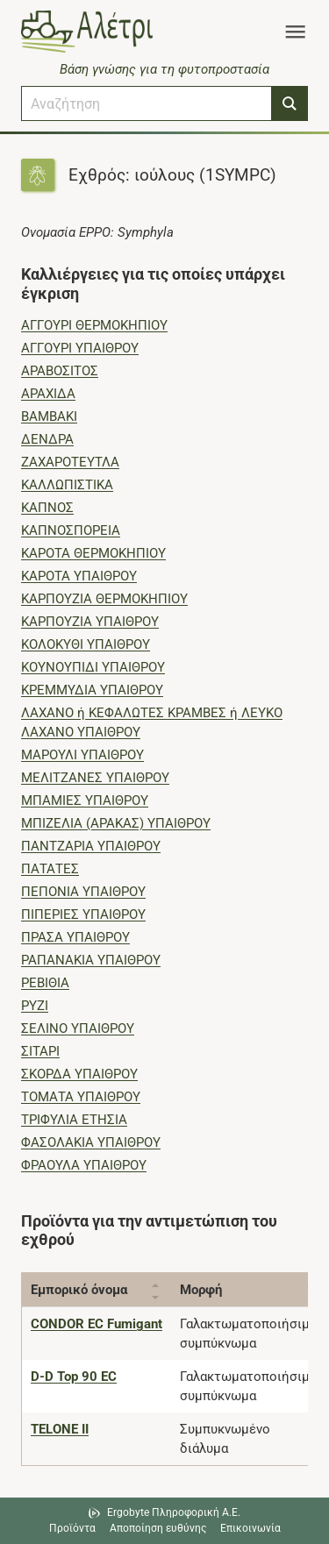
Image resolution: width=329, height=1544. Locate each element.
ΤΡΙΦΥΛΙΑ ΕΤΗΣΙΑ (74, 1120)
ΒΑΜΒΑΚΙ (49, 416)
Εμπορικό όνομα (79, 1290)
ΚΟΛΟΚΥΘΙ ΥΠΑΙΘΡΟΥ (85, 644)
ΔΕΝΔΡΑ (47, 439)
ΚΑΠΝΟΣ (47, 508)
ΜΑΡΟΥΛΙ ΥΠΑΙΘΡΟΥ (82, 755)
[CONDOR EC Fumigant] (96, 1324)
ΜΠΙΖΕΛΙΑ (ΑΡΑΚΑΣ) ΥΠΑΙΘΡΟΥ (116, 823)
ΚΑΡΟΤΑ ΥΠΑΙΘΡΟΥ (79, 576)
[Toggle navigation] (295, 31)
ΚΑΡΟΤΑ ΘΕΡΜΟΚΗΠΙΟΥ (93, 553)
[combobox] (146, 103)
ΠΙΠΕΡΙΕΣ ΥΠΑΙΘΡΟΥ (83, 914)
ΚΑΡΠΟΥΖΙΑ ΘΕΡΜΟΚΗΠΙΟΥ (104, 599)
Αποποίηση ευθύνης (158, 1528)
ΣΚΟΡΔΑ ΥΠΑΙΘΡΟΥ (79, 1074)
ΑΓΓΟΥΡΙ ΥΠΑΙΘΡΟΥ (80, 348)
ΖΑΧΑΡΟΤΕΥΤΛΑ (70, 462)
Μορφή (201, 1290)
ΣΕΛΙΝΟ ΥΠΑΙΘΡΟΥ (77, 1028)
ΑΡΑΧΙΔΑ (48, 394)
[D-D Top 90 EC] (74, 1376)
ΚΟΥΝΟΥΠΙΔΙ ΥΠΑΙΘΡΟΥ (93, 667)
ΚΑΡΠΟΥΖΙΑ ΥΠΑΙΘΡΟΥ (90, 622)
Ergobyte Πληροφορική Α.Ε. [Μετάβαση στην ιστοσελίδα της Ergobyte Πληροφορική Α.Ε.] (173, 1512)
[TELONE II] (60, 1429)
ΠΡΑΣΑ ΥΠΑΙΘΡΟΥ (75, 937)
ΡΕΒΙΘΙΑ (45, 983)
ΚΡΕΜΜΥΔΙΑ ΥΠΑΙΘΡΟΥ (92, 690)
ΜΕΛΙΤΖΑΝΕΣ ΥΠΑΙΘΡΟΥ (95, 778)
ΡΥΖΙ (34, 1006)
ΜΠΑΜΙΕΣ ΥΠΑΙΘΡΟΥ (84, 800)
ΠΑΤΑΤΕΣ (50, 869)
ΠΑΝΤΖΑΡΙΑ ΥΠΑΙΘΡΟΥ (91, 846)
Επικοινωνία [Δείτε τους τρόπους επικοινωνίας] (250, 1528)
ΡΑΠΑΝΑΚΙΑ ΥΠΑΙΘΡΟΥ (91, 960)
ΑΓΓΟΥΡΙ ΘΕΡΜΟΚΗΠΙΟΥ (94, 325)
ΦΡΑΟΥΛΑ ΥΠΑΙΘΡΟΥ (84, 1165)
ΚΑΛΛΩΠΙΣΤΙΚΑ (67, 485)
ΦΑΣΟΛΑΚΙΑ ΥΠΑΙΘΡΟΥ (91, 1142)
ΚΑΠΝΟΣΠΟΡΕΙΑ (70, 530)
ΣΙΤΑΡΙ (40, 1051)
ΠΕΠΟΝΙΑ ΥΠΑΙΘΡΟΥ (83, 892)
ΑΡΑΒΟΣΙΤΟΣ (59, 371)
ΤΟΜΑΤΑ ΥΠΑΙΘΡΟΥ (80, 1097)
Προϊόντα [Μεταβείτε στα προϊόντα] (72, 1528)
